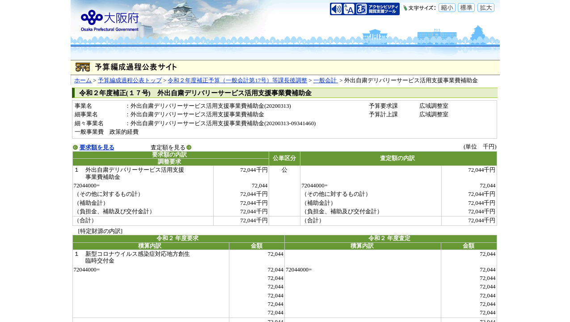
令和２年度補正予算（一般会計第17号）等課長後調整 (237, 80)
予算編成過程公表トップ (130, 80)
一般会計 (325, 80)
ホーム (83, 80)
